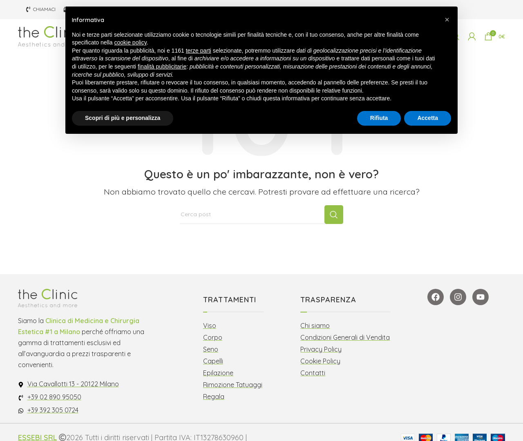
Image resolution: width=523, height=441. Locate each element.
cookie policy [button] (130, 42)
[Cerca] (261, 226)
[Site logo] (50, 40)
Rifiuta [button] (379, 118)
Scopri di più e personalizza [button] (122, 118)
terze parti (198, 50)
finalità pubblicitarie (162, 66)
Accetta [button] (427, 118)
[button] (447, 19)
